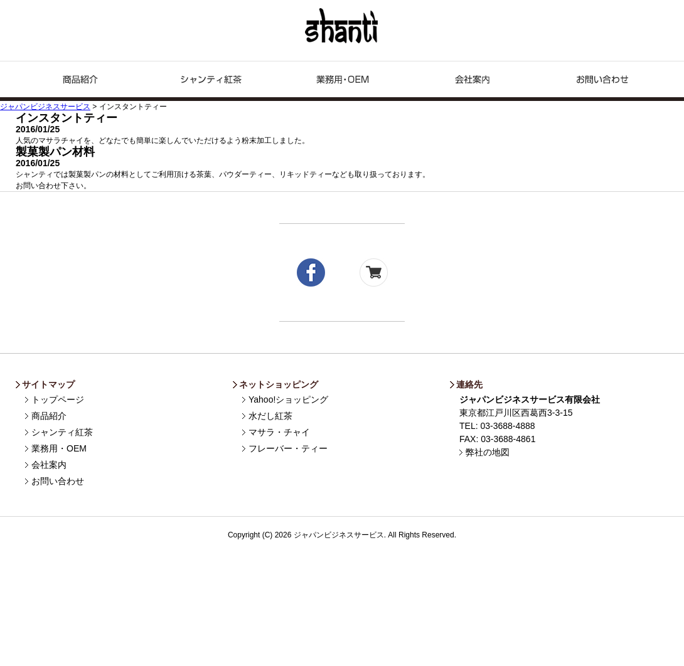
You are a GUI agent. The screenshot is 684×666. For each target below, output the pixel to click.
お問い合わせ (603, 81)
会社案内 (49, 465)
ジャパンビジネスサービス (342, 26)
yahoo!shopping (374, 272)
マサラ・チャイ (279, 432)
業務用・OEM (342, 81)
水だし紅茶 (270, 416)
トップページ (57, 399)
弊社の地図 (488, 452)
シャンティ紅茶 (211, 81)
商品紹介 (81, 81)
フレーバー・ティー (288, 448)
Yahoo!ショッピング (288, 399)
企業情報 (472, 81)
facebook (311, 272)
